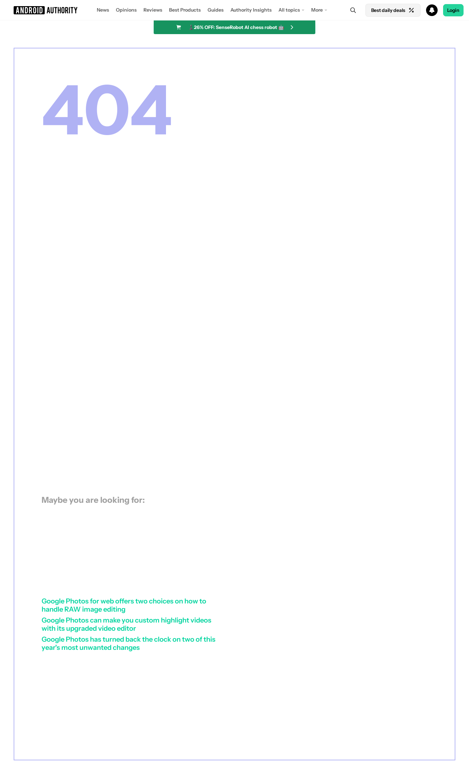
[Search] (353, 10)
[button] (234, 10)
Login (453, 10)
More (317, 10)
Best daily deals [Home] (393, 10)
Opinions (126, 10)
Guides (216, 10)
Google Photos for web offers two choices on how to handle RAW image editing (124, 605)
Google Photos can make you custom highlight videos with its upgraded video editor (126, 624)
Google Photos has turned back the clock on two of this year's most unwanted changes (128, 643)
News (103, 10)
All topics (289, 10)
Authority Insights (251, 10)
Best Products (185, 10)
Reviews (152, 10)
